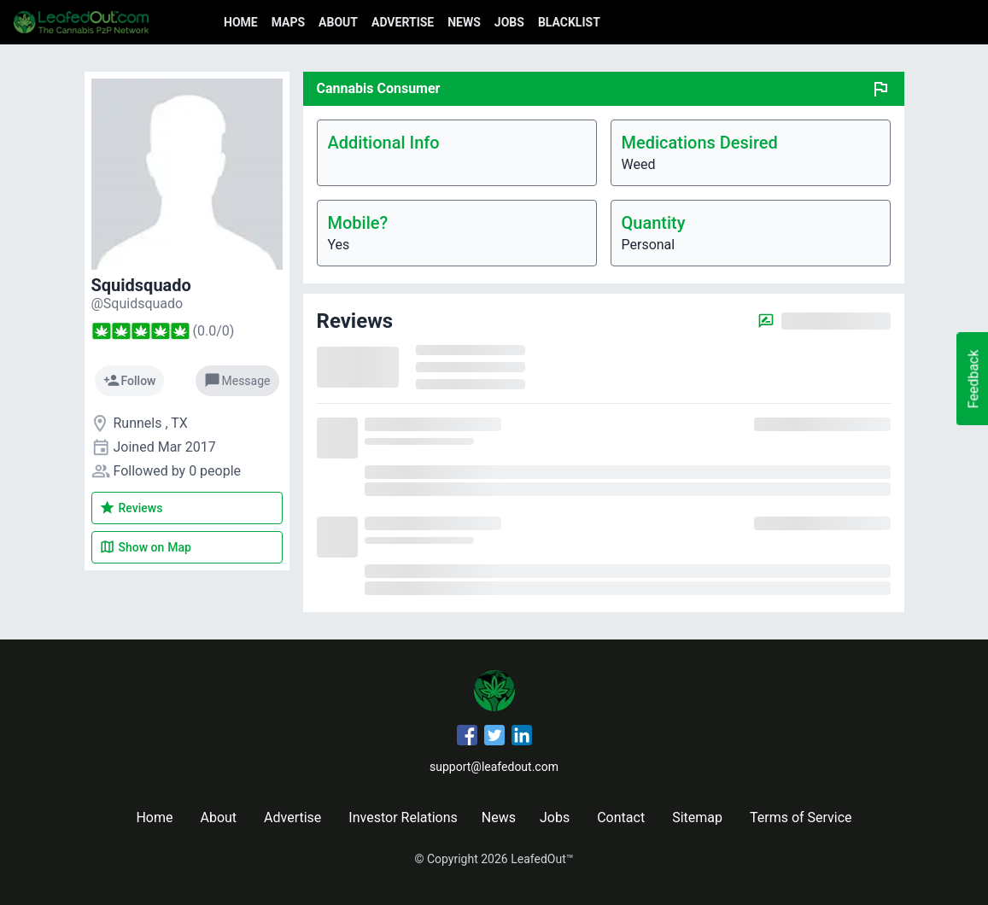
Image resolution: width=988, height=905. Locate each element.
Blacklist (569, 22)
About (338, 22)
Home (241, 22)
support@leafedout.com (494, 767)
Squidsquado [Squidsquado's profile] (141, 285)
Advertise (402, 22)
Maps (288, 22)
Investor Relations (402, 817)
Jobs (509, 22)
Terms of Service (801, 817)
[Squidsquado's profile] (137, 303)
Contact (621, 817)
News (464, 22)
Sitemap (697, 817)
